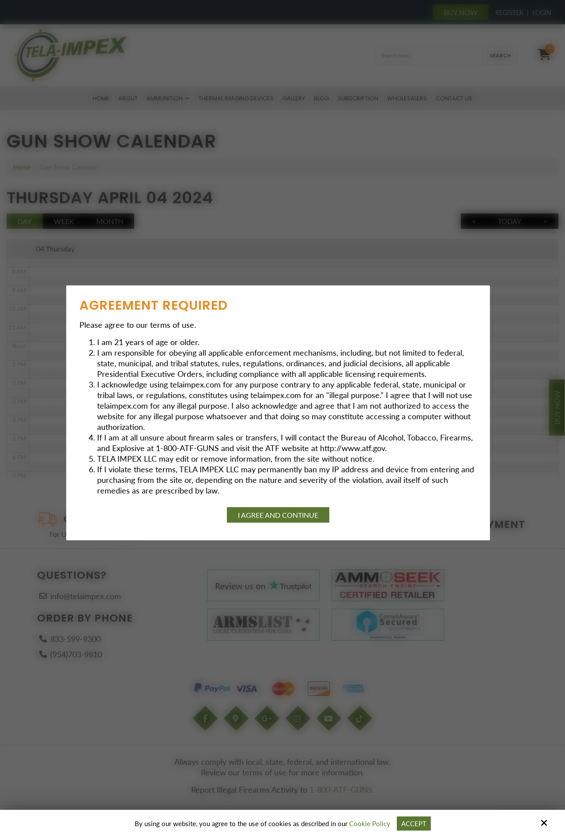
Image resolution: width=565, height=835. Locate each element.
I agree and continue (278, 515)
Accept (413, 823)
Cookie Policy (369, 823)
